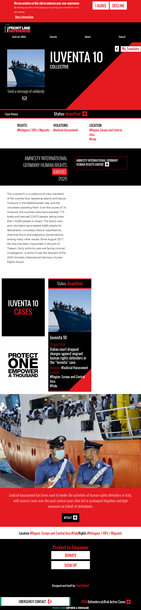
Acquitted (72, 114)
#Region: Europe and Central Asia (50, 532)
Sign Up (70, 564)
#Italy (92, 138)
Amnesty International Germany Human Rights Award (97, 162)
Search (122, 37)
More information (24, 17)
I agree (100, 5)
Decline (118, 5)
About (88, 37)
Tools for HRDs (19, 37)
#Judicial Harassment (65, 130)
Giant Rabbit (82, 585)
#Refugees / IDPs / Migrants (33, 130)
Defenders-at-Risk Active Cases (103, 602)
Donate (53, 37)
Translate (133, 48)
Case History (12, 114)
